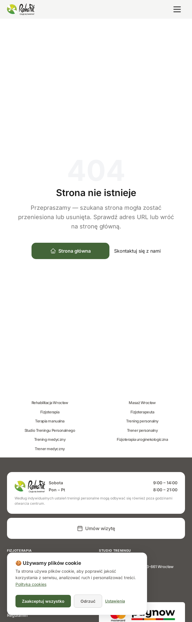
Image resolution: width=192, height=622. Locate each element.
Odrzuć (88, 601)
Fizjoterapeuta (142, 412)
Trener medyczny (49, 448)
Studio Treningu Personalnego (50, 430)
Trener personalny (142, 430)
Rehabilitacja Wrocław (50, 402)
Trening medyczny (50, 439)
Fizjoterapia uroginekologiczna (142, 439)
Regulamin (17, 615)
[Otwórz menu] (177, 9)
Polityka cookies (30, 584)
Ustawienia (115, 601)
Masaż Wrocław (142, 402)
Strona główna (70, 251)
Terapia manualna (49, 421)
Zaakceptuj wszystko (43, 601)
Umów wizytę (96, 528)
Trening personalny (142, 421)
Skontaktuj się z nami (137, 251)
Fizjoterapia (50, 412)
